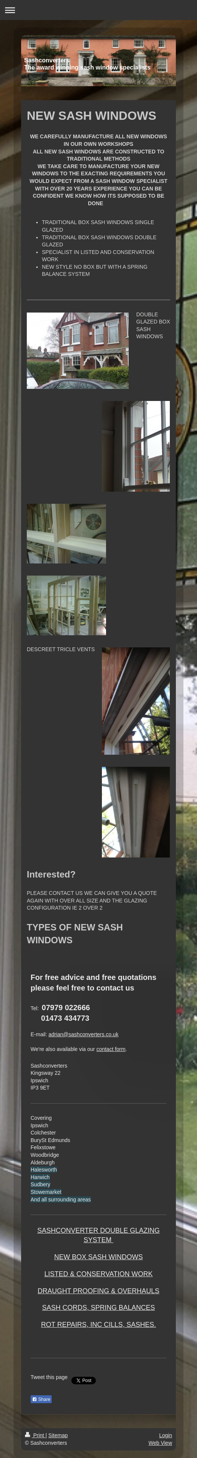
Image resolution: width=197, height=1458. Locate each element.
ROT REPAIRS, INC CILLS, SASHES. (98, 1324)
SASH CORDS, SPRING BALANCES (98, 1307)
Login (165, 1435)
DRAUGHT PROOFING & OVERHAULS (99, 1291)
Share (41, 1399)
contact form (110, 1049)
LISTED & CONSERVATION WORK (98, 1274)
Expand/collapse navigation (98, 10)
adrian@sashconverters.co (79, 1034)
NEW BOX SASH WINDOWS (98, 1257)
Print (35, 1435)
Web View (160, 1443)
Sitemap (58, 1435)
